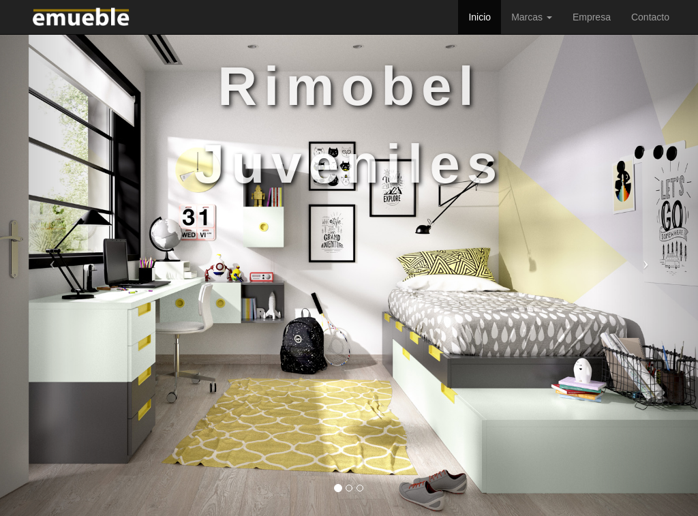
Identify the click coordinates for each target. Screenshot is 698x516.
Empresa (592, 17)
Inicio (479, 17)
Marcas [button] (531, 17)
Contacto (650, 17)
